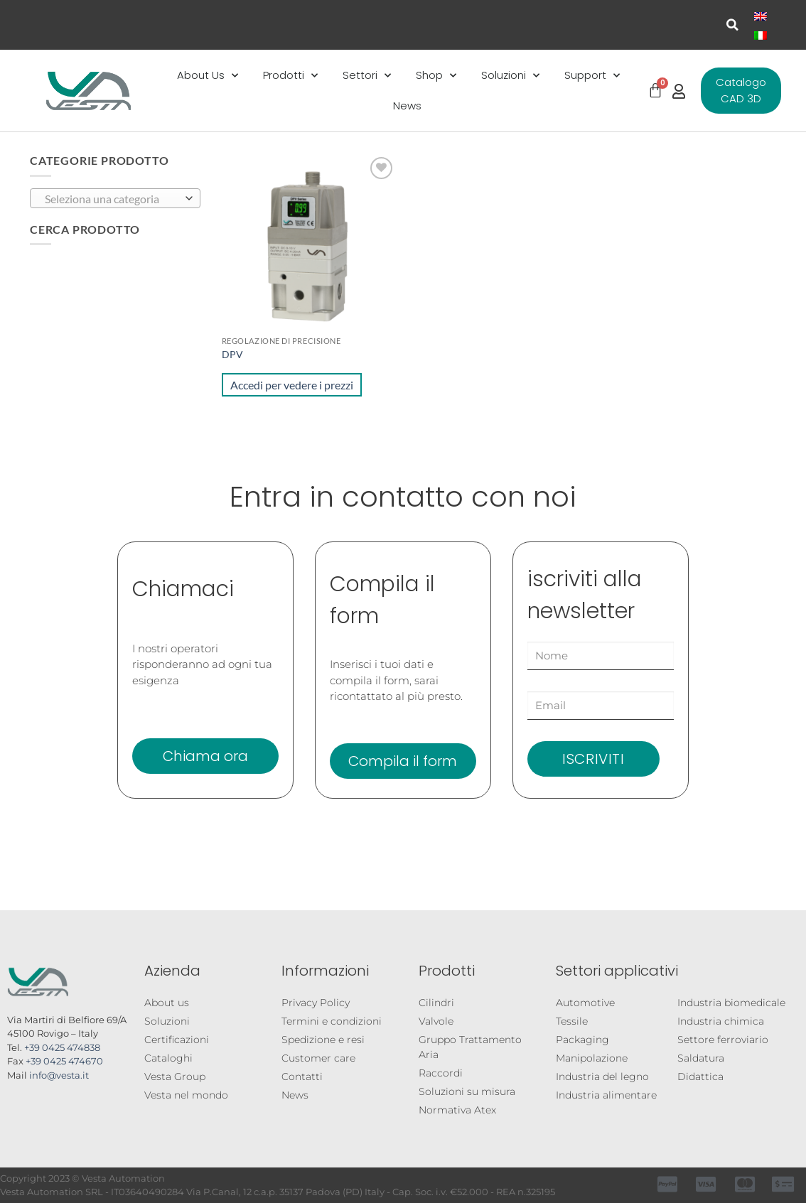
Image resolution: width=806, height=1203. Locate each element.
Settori (367, 76)
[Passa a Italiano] (760, 34)
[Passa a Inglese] (760, 15)
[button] (732, 25)
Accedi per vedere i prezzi (291, 385)
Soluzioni (510, 76)
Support (592, 76)
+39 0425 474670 (64, 1061)
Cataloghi (90, 1178)
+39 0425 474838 (62, 1047)
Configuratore (345, 1178)
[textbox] (112, 199)
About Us (207, 76)
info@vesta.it (59, 1075)
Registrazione (616, 1178)
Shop (436, 76)
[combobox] (115, 198)
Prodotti (290, 76)
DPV (232, 354)
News (407, 105)
